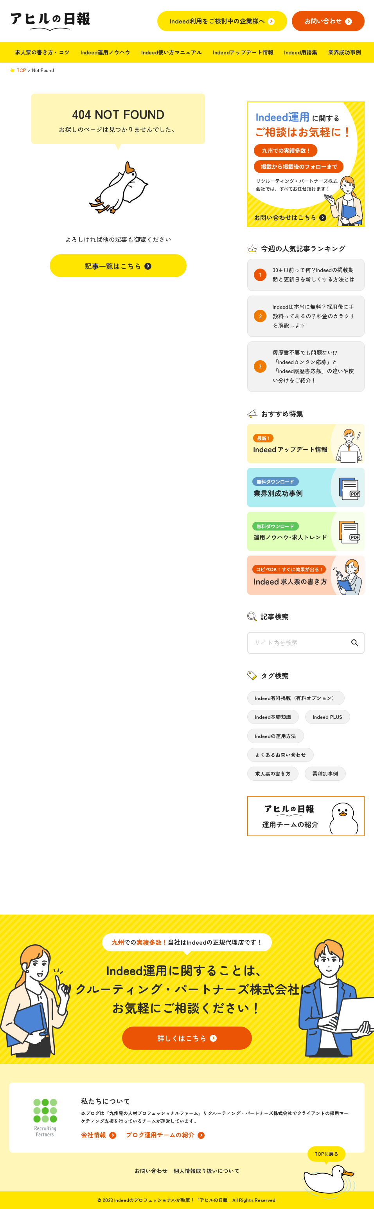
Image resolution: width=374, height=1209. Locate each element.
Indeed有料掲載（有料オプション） (296, 698)
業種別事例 (325, 773)
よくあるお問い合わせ (280, 754)
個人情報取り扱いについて (206, 1171)
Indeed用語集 (300, 52)
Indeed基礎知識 (273, 716)
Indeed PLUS (327, 716)
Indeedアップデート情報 (243, 52)
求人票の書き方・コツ (42, 52)
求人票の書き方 (273, 773)
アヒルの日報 (49, 21)
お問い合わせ (151, 1171)
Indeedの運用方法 (275, 736)
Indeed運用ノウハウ (105, 52)
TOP (21, 70)
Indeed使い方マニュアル (171, 52)
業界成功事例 (344, 52)
